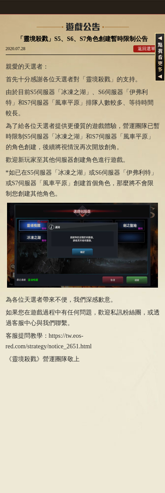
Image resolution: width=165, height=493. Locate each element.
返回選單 (146, 48)
